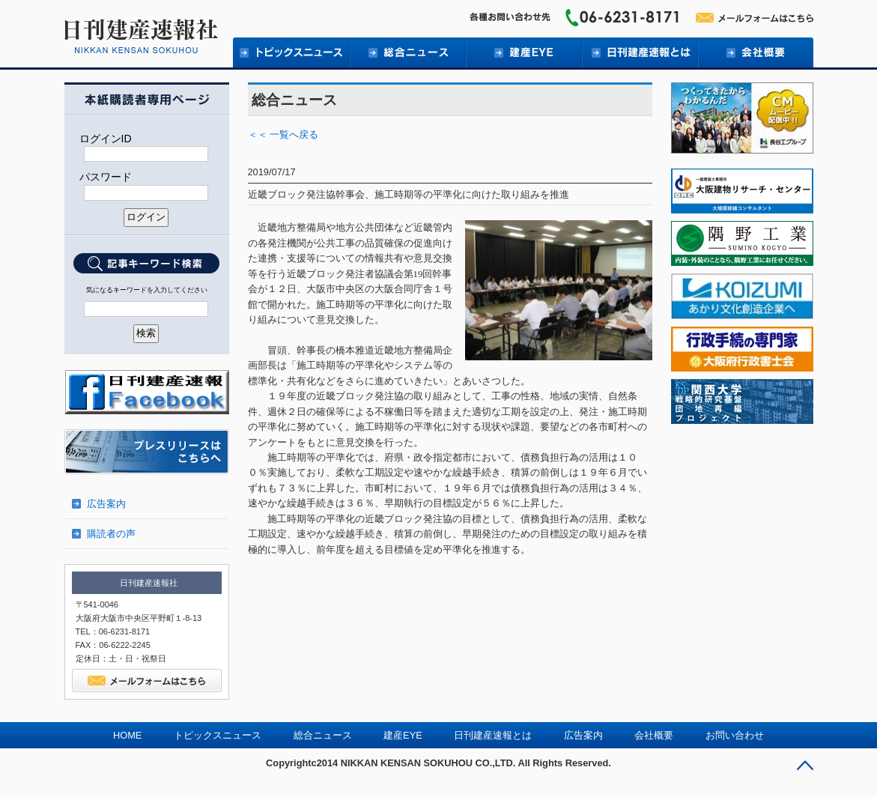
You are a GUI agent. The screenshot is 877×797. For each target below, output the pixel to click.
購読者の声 (111, 533)
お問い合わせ (734, 735)
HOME (127, 735)
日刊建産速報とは (639, 52)
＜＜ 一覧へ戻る (283, 134)
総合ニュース (407, 52)
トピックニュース (291, 52)
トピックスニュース (217, 735)
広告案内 (106, 503)
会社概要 (755, 52)
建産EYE (523, 52)
